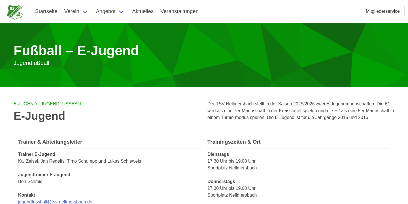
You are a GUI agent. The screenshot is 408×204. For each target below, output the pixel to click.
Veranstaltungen (179, 11)
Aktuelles (143, 11)
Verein (71, 11)
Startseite (46, 11)
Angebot (106, 11)
